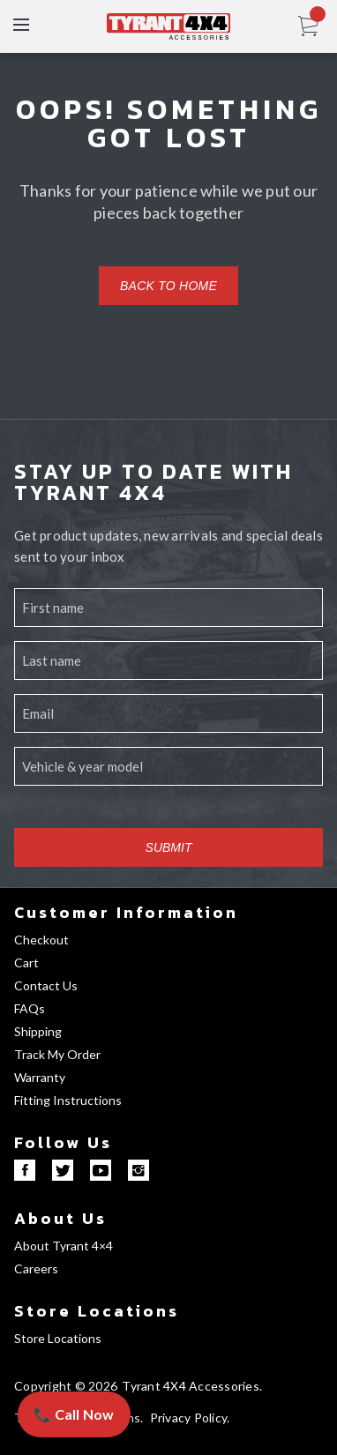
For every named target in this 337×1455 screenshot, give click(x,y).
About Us (60, 1218)
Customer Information (126, 912)
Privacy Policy (189, 1417)
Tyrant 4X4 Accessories (190, 1385)
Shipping (38, 1031)
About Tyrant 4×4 (63, 1245)
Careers (36, 1268)
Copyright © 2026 (65, 1385)
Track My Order (57, 1054)
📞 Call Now (74, 1414)
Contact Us (46, 985)
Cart (26, 962)
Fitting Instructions (68, 1100)
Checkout (41, 939)
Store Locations (96, 1311)
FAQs (29, 1008)
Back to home (168, 286)
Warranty (39, 1077)
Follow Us (63, 1142)
